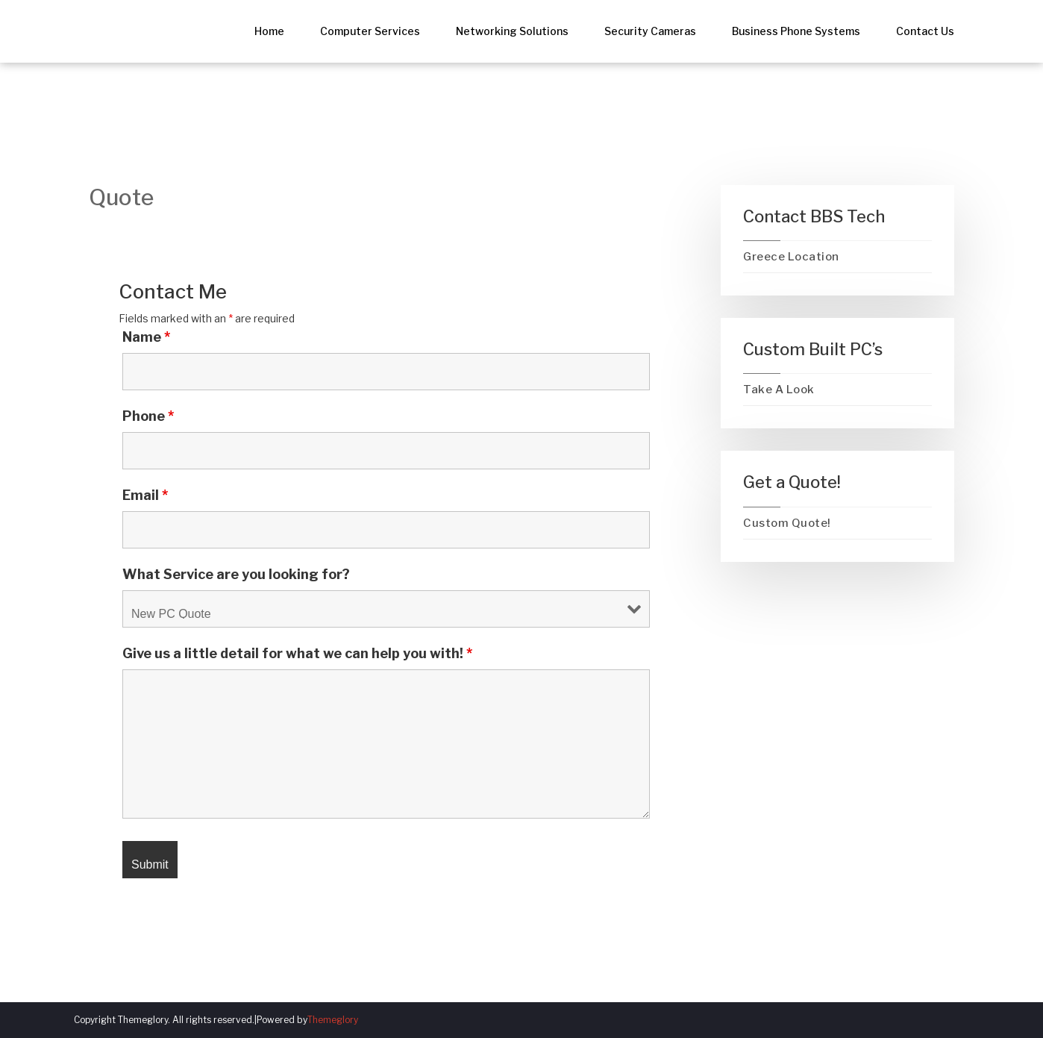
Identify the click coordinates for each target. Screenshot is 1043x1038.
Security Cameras (650, 31)
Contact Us (925, 31)
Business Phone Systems (796, 31)
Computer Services (370, 31)
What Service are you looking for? (236, 574)
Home (269, 31)
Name (146, 337)
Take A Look (779, 389)
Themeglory (332, 1019)
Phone (148, 416)
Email (145, 495)
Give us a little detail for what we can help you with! (297, 653)
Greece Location (791, 256)
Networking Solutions (512, 31)
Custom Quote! (787, 523)
